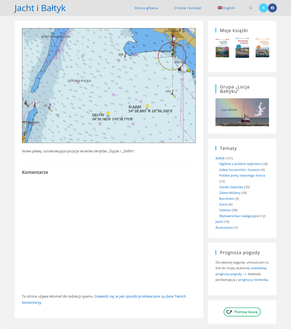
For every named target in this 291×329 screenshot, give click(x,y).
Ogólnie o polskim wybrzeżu (240, 164)
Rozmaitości (224, 227)
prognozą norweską (253, 280)
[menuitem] (226, 8)
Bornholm (226, 198)
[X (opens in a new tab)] (263, 7)
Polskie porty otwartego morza (242, 175)
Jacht (219, 222)
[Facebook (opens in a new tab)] (272, 7)
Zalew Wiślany (229, 193)
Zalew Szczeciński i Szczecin (239, 170)
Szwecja (225, 210)
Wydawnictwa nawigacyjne (239, 216)
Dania (223, 204)
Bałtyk (220, 158)
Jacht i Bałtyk (41, 8)
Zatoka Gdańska (231, 187)
